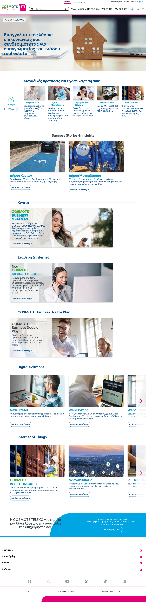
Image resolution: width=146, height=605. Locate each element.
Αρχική (8, 19)
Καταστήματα (116, 1)
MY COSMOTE (122, 9)
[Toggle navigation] (142, 9)
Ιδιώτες (67, 2)
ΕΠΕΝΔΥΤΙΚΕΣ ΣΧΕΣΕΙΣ (111, 591)
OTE (27, 591)
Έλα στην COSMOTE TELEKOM (85, 9)
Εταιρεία (134, 1)
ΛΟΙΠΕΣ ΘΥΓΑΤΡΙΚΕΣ (66, 591)
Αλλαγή (11, 109)
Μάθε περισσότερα (22, 243)
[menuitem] (29, 581)
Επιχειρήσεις (80, 2)
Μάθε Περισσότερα (20, 187)
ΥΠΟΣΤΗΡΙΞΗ (107, 9)
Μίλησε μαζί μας (111, 529)
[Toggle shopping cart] (139, 9)
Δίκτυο (126, 1)
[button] (132, 9)
